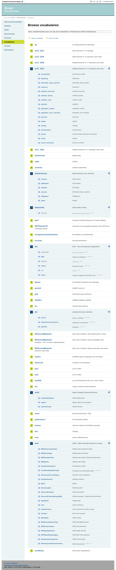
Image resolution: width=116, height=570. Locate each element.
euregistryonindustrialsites (46, 235)
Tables (6, 30)
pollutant (44, 327)
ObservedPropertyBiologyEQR (51, 496)
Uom (42, 505)
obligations (45, 196)
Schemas (7, 38)
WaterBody (44, 518)
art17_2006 (39, 63)
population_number (47, 108)
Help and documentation (13, 22)
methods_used (46, 100)
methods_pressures (48, 91)
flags (42, 257)
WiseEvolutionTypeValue (49, 539)
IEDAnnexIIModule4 (43, 348)
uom (37, 437)
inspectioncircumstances (49, 322)
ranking (43, 125)
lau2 (36, 375)
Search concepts (53, 38)
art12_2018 (39, 57)
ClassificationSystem (48, 466)
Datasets (7, 26)
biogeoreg (44, 78)
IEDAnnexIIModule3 (43, 340)
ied (36, 312)
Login (93, 1)
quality (43, 121)
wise (37, 443)
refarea (43, 266)
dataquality (39, 207)
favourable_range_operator (50, 83)
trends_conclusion (47, 143)
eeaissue (44, 192)
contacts (44, 179)
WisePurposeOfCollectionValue (51, 543)
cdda (37, 162)
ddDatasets (45, 183)
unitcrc (43, 275)
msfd (37, 392)
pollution (44, 104)
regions (43, 402)
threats (43, 134)
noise (37, 413)
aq (36, 45)
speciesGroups (46, 406)
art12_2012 (39, 51)
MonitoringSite (46, 488)
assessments (45, 74)
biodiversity (40, 156)
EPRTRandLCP (41, 226)
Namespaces (9, 50)
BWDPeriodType (46, 453)
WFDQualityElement (48, 531)
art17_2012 (39, 69)
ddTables (44, 187)
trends (43, 138)
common (38, 168)
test (36, 431)
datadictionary (41, 173)
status (43, 200)
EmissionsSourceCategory (50, 475)
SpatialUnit (44, 501)
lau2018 (38, 381)
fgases (37, 282)
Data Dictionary (21, 17)
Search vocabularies (37, 38)
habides (38, 300)
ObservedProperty (47, 492)
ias (36, 306)
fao (36, 247)
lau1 (36, 369)
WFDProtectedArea (47, 526)
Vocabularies (9, 42)
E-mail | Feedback (10, 563)
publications (40, 420)
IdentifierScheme (47, 479)
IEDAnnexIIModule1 (43, 334)
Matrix (43, 483)
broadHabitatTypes (47, 398)
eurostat (38, 241)
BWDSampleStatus (47, 457)
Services (7, 46)
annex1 (43, 317)
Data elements (9, 34)
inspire (38, 357)
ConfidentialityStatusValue (50, 470)
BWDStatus (45, 462)
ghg (36, 294)
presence (44, 117)
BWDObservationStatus (49, 449)
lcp (36, 387)
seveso (38, 425)
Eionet (13, 17)
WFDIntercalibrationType (49, 522)
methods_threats (47, 95)
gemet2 (38, 288)
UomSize (44, 513)
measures (44, 87)
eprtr (37, 220)
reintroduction (46, 130)
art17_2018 (39, 150)
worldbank (39, 551)
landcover (39, 363)
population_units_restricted (50, 113)
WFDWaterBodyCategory (49, 535)
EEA (13, 1)
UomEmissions (46, 509)
